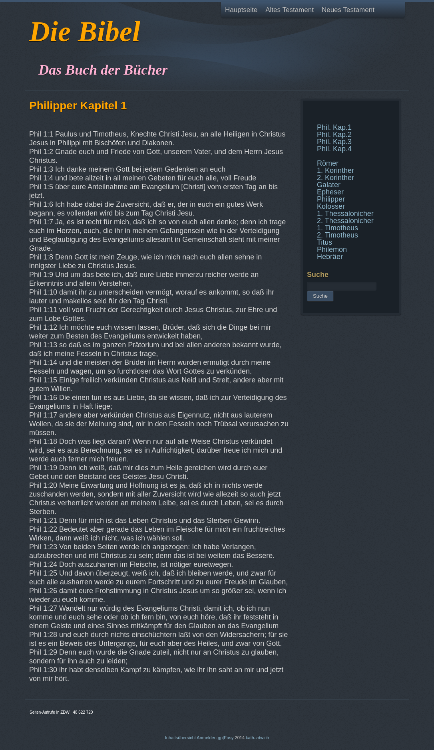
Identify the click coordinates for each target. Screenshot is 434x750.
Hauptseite (241, 10)
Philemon (332, 249)
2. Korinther (335, 178)
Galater (328, 185)
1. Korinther (335, 170)
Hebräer (330, 257)
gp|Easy (226, 737)
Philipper (331, 199)
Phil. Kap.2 (334, 135)
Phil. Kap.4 (334, 149)
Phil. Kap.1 (334, 127)
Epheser (330, 192)
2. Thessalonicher (345, 221)
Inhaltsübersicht (180, 737)
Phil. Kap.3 (334, 142)
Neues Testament (348, 10)
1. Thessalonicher (345, 214)
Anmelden (207, 737)
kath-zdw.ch (257, 737)
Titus (324, 242)
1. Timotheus (337, 228)
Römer (327, 163)
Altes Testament (289, 10)
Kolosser (331, 206)
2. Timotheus (337, 235)
